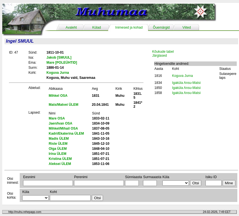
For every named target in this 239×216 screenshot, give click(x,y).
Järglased (159, 56)
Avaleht (71, 27)
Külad (96, 27)
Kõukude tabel (163, 52)
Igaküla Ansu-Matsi (186, 83)
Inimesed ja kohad (128, 27)
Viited (186, 27)
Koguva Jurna (182, 76)
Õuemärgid (161, 27)
